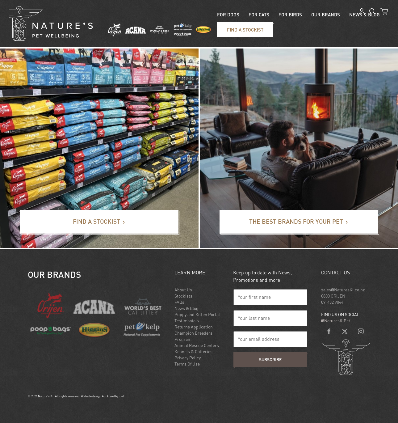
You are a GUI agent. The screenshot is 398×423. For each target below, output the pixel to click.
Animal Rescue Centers (196, 345)
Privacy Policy (187, 357)
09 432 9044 (332, 302)
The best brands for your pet (250, 213)
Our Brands (325, 14)
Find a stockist (228, 26)
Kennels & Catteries (193, 351)
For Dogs (228, 14)
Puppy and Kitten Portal (197, 314)
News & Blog (186, 308)
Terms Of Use (187, 363)
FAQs (179, 302)
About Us (183, 289)
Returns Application (193, 326)
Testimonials (186, 320)
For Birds (290, 14)
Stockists (183, 295)
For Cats (259, 14)
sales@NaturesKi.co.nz (343, 289)
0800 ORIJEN (333, 295)
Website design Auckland (98, 396)
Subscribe (270, 359)
